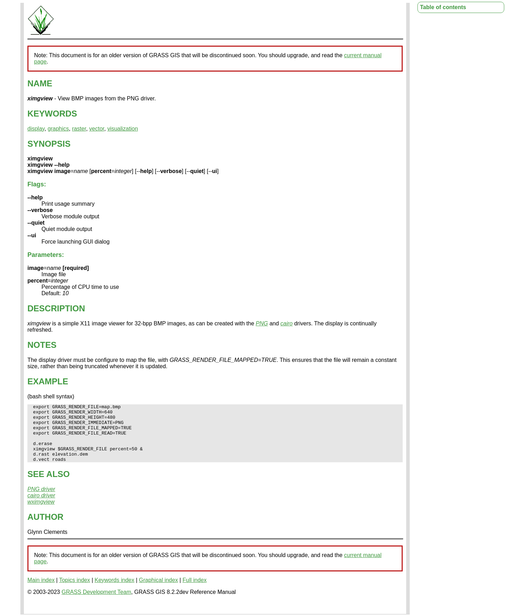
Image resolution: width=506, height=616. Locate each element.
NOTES (42, 345)
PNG (262, 323)
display (36, 129)
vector (96, 129)
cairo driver (41, 507)
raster (79, 129)
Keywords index (114, 592)
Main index (40, 592)
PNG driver (41, 501)
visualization (122, 129)
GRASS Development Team (96, 604)
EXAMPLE (47, 381)
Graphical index (158, 592)
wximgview (40, 513)
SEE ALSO (48, 485)
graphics (58, 129)
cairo (286, 323)
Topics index (74, 592)
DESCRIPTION (56, 308)
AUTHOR (45, 528)
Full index (194, 592)
